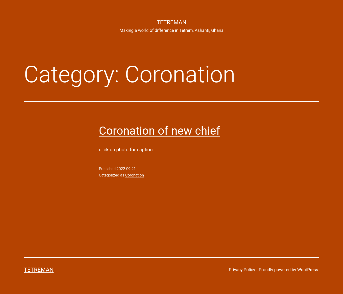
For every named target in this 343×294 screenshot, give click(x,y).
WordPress (307, 269)
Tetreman (172, 22)
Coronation (134, 175)
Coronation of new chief (159, 130)
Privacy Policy (242, 269)
